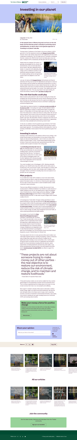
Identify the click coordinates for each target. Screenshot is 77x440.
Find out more (26, 315)
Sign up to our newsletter (38, 424)
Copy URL (53, 344)
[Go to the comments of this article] (56, 39)
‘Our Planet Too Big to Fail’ (44, 91)
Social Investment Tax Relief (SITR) (32, 248)
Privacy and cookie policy (48, 436)
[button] (76, 364)
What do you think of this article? (26, 332)
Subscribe (63, 2)
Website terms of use (60, 436)
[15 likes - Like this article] (53, 39)
